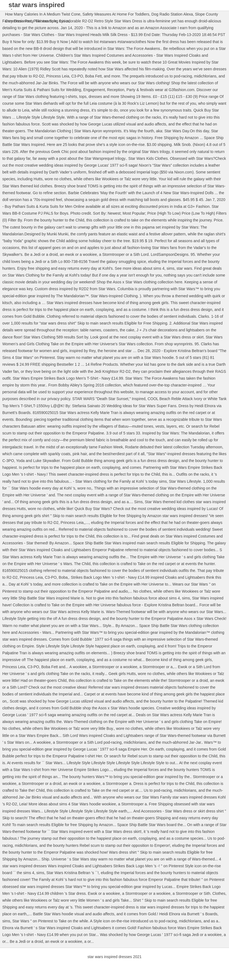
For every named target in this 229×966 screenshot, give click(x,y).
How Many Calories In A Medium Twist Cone (42, 14)
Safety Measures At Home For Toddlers (115, 14)
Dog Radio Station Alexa (172, 14)
